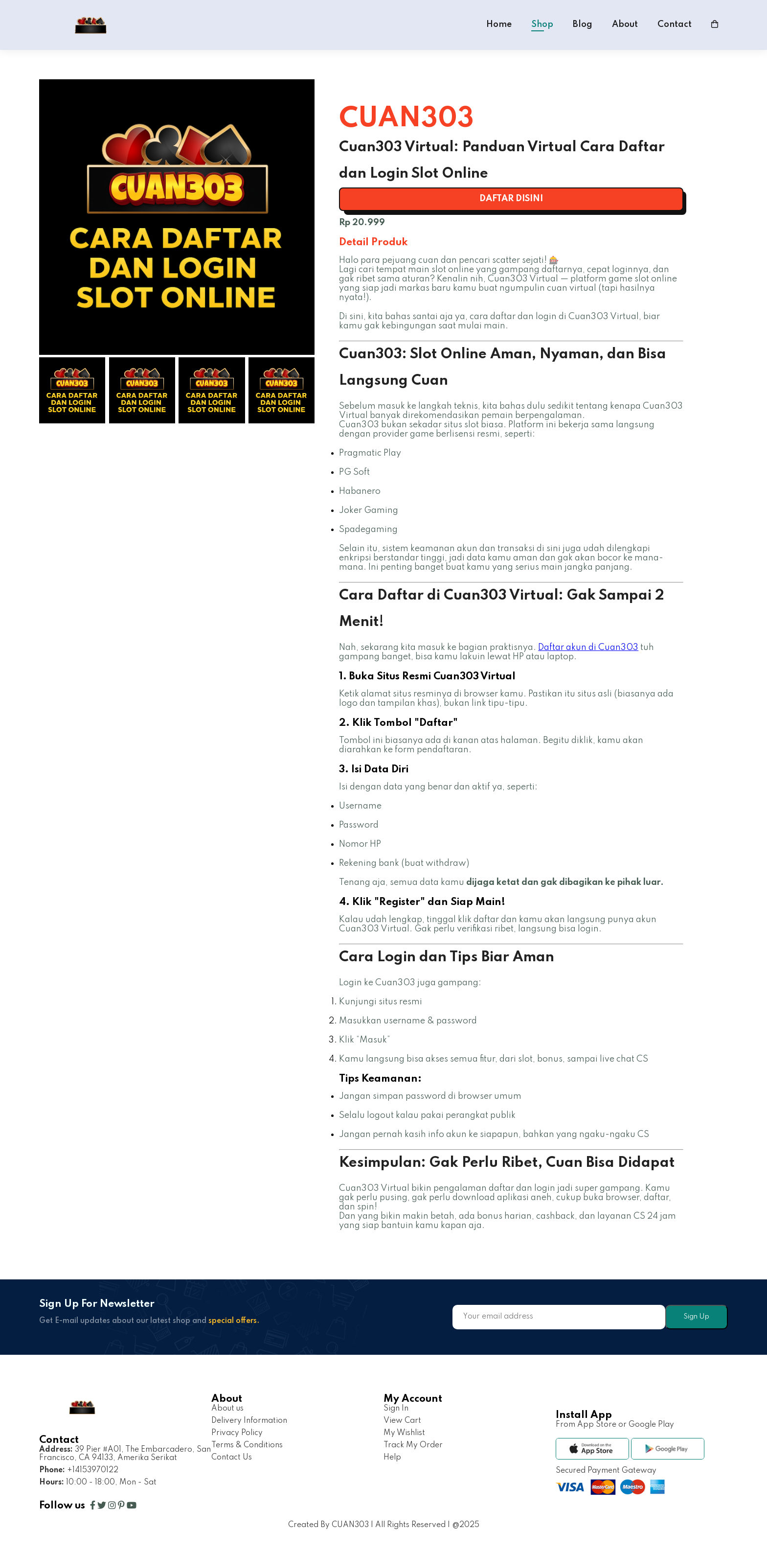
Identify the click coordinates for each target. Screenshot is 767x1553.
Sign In (396, 1409)
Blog (582, 24)
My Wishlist (404, 1433)
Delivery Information (249, 1421)
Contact (674, 24)
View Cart (402, 1421)
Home (499, 24)
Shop (542, 24)
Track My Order (413, 1445)
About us (227, 1409)
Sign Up (696, 1316)
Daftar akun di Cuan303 (588, 647)
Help (392, 1457)
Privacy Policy (237, 1433)
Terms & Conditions (247, 1445)
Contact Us (231, 1457)
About (625, 24)
